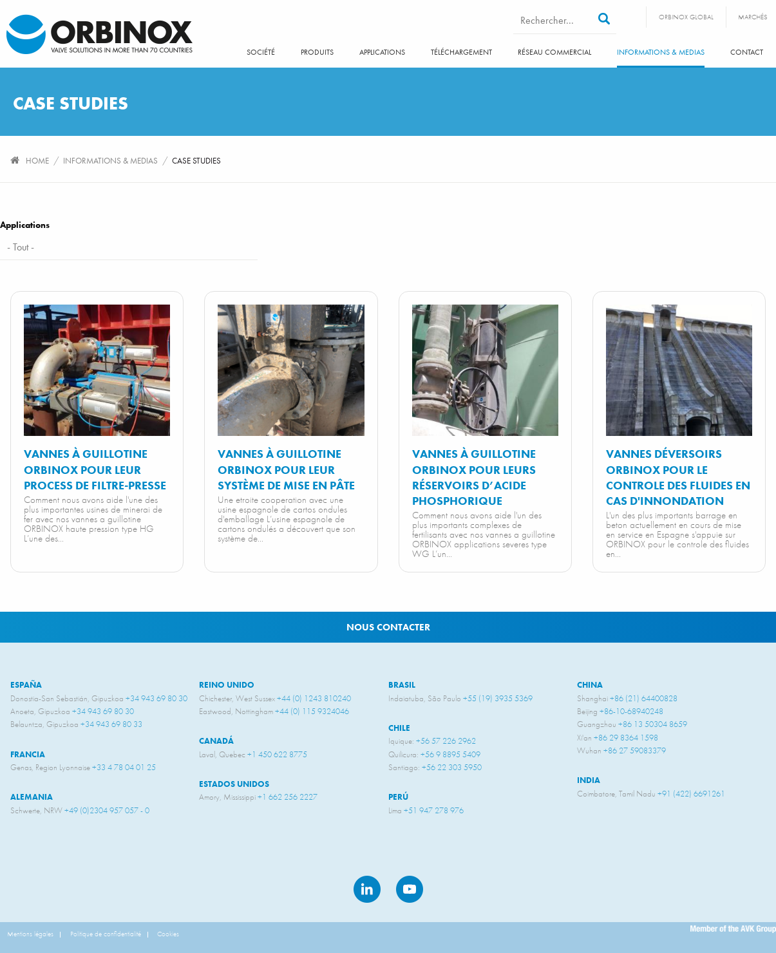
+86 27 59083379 (634, 750)
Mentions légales (30, 933)
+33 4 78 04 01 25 (124, 767)
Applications (382, 52)
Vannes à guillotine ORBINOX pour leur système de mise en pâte (286, 469)
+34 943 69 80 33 (111, 724)
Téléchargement (461, 52)
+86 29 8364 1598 (626, 737)
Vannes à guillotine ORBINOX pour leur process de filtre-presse (95, 469)
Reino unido (226, 684)
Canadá (216, 740)
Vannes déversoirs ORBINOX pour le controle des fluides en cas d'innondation (678, 477)
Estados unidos (234, 783)
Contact (746, 52)
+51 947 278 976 (434, 810)
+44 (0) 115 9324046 (312, 711)
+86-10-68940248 (631, 711)
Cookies (168, 933)
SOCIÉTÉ (261, 52)
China (590, 684)
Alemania (31, 796)
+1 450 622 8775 (277, 754)
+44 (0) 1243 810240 (314, 698)
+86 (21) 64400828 (643, 698)
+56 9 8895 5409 (450, 754)
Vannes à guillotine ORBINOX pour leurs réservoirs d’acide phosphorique (474, 477)
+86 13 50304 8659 (652, 724)
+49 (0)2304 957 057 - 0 (106, 810)
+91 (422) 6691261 (691, 793)
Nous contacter (388, 627)
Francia (27, 754)
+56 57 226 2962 (446, 740)
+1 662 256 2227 (287, 796)
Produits (317, 52)
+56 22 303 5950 (452, 767)
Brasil (401, 684)
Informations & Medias (661, 52)
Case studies (196, 160)
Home (37, 160)
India (588, 780)
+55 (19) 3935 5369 (498, 698)
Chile (399, 727)
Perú (398, 796)
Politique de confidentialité (105, 933)
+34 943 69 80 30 (156, 698)
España (26, 684)
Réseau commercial (554, 52)
